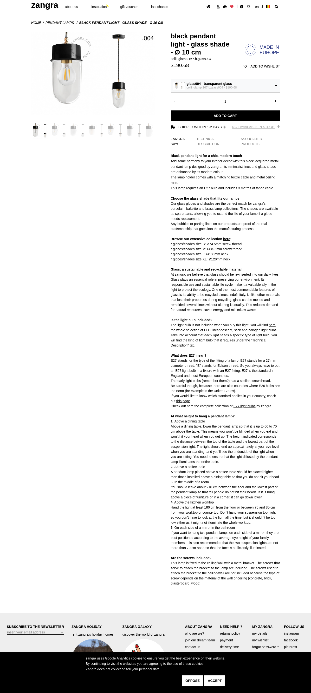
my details (259, 633)
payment (226, 640)
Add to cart (225, 116)
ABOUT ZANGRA (199, 627)
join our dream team (200, 640)
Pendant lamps (60, 23)
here (226, 239)
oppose (192, 681)
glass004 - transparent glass (209, 84)
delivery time (229, 647)
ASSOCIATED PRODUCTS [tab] (251, 141)
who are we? (194, 633)
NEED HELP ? (231, 627)
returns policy (230, 633)
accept (215, 681)
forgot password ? (265, 647)
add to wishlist (262, 66)
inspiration (99, 7)
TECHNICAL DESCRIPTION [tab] (208, 141)
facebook (291, 640)
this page (183, 401)
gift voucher (129, 7)
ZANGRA (44, 5)
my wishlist (260, 640)
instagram (291, 633)
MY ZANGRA (262, 627)
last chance (159, 7)
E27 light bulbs (244, 406)
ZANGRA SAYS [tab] (178, 141)
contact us (193, 647)
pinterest (290, 647)
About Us (71, 7)
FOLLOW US (294, 627)
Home (36, 23)
